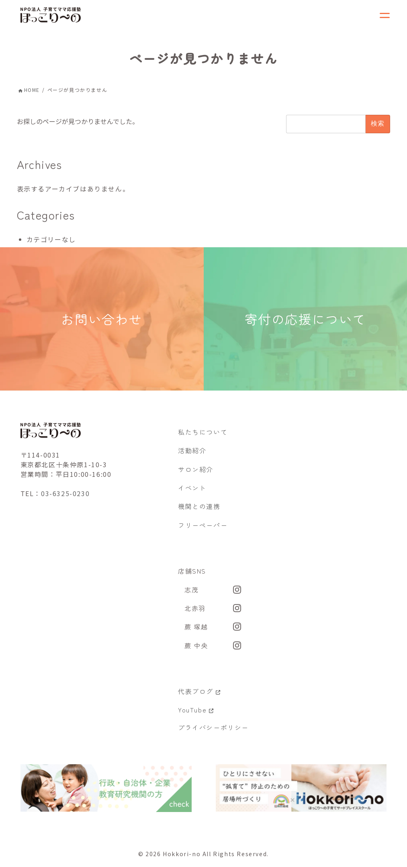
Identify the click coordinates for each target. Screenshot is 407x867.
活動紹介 (192, 454)
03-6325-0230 (65, 497)
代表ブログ (199, 695)
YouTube (196, 713)
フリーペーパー (202, 528)
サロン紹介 (195, 473)
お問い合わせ (102, 320)
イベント (192, 491)
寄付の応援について (305, 320)
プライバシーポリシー (213, 731)
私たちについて (202, 435)
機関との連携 (199, 510)
